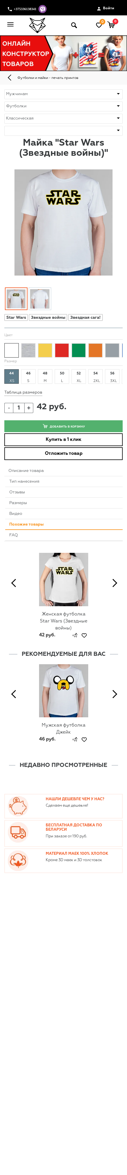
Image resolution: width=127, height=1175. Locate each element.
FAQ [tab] (13, 535)
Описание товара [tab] (26, 471)
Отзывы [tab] (17, 492)
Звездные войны (48, 318)
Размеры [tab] (18, 503)
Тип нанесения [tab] (24, 481)
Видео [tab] (15, 514)
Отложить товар (63, 453)
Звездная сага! (85, 318)
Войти (105, 9)
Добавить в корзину (63, 426)
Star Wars (16, 318)
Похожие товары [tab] (26, 524)
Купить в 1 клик (64, 439)
